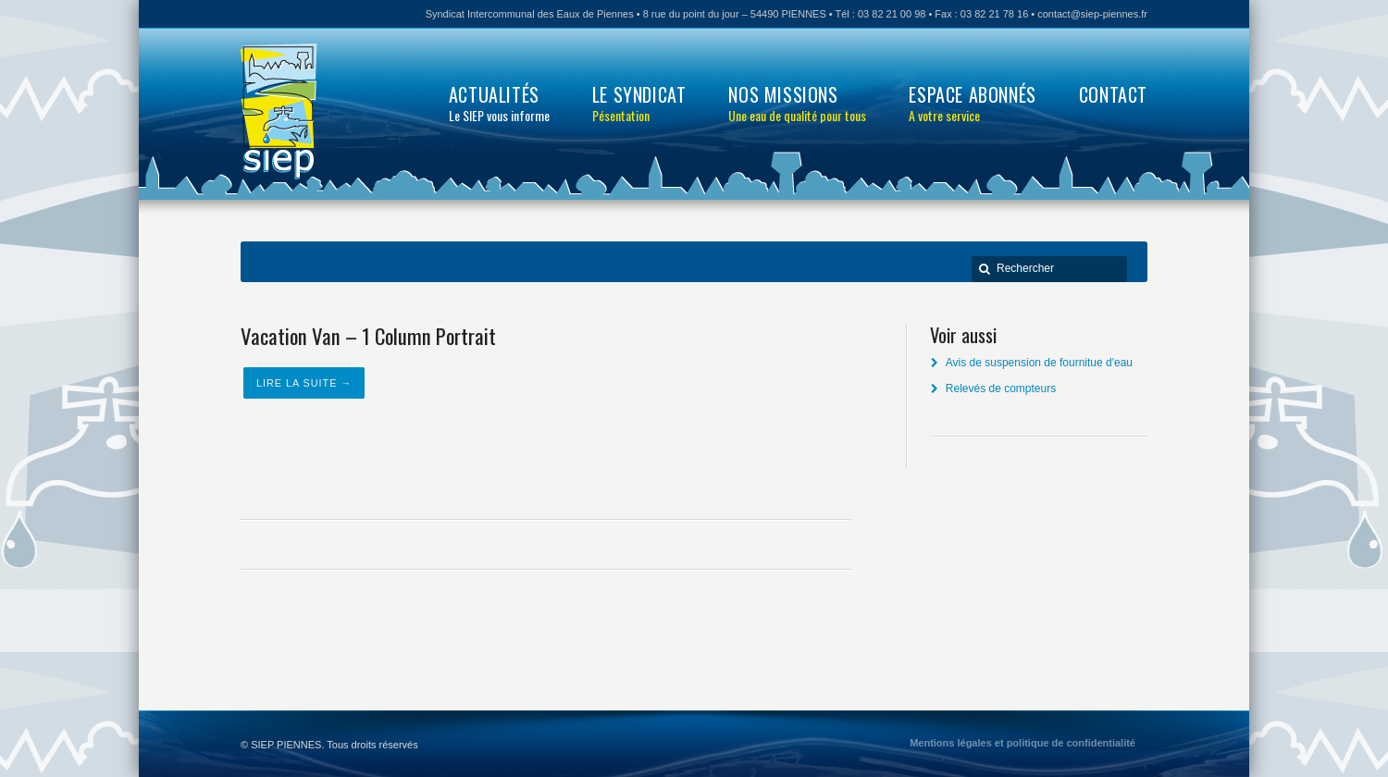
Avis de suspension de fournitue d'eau (1039, 362)
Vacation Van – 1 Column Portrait (368, 336)
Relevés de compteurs (1001, 388)
